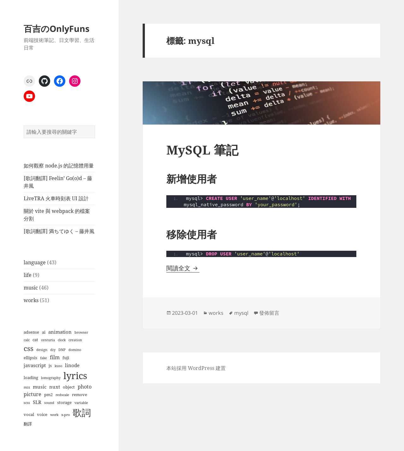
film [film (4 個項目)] (55, 357)
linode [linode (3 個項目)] (72, 365)
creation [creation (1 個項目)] (75, 340)
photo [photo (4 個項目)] (85, 386)
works (31, 300)
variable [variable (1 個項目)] (81, 403)
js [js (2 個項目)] (50, 365)
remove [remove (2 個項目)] (79, 394)
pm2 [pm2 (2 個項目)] (48, 394)
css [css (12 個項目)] (28, 348)
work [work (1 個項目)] (54, 415)
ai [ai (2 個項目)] (43, 332)
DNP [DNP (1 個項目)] (62, 350)
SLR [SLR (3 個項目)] (37, 402)
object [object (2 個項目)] (69, 387)
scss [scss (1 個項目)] (27, 403)
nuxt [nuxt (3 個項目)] (54, 387)
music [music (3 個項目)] (39, 387)
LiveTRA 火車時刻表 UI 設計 (56, 198)
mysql (241, 312)
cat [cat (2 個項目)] (35, 340)
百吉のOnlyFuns (56, 28)
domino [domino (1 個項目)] (74, 350)
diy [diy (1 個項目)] (53, 350)
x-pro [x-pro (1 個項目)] (65, 415)
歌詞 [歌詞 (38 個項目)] (82, 412)
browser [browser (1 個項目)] (81, 332)
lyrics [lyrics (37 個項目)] (75, 375)
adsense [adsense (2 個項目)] (31, 332)
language (35, 262)
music (31, 287)
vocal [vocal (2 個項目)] (29, 414)
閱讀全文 (182, 268)
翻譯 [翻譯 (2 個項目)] (28, 424)
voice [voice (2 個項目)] (42, 414)
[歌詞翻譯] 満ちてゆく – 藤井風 (59, 231)
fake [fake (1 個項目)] (43, 358)
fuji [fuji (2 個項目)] (65, 357)
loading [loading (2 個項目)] (31, 377)
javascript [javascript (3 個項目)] (35, 365)
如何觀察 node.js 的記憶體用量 (59, 165)
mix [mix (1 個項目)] (27, 387)
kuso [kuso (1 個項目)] (58, 366)
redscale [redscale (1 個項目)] (62, 395)
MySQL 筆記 (202, 149)
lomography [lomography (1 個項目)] (51, 378)
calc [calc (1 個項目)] (27, 340)
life (28, 275)
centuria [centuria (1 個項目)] (48, 340)
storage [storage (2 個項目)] (64, 402)
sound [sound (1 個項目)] (49, 403)
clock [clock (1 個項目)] (62, 340)
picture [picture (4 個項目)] (32, 394)
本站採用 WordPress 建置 (196, 368)
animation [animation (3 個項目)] (60, 332)
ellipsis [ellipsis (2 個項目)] (30, 357)
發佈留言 (269, 312)
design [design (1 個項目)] (41, 350)
